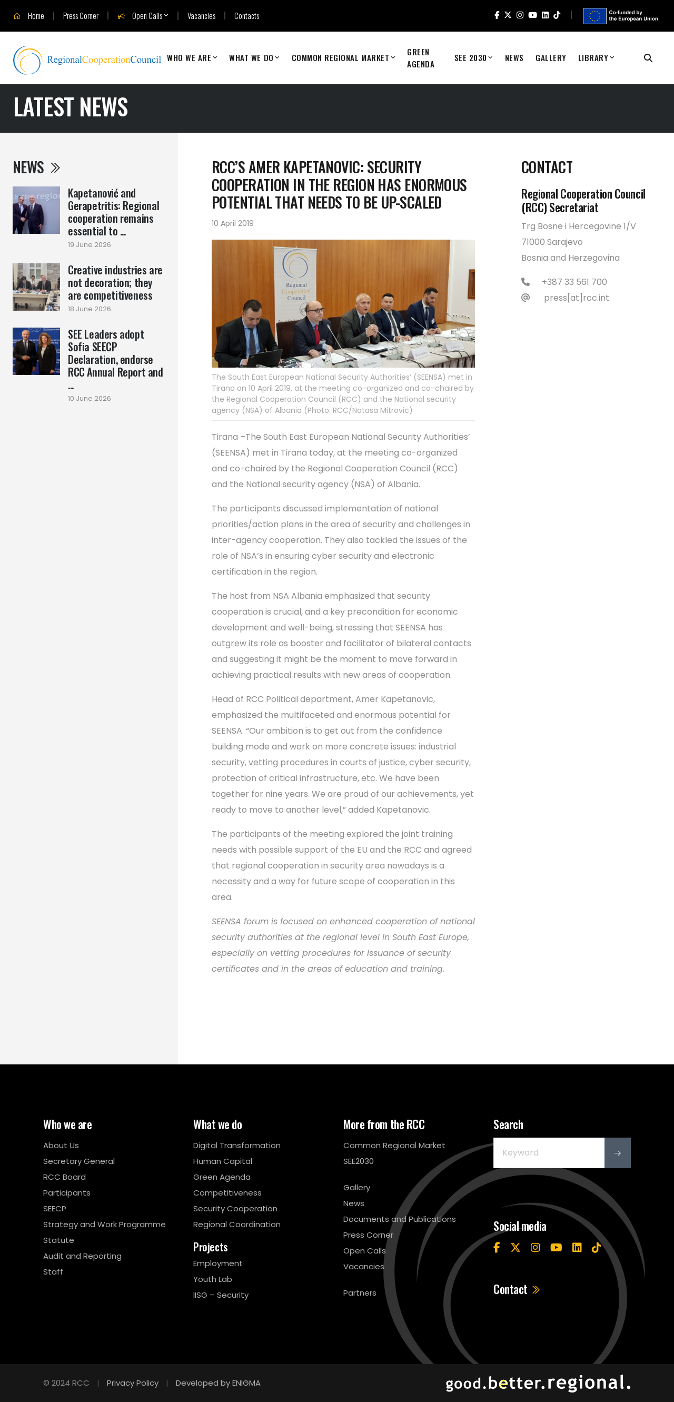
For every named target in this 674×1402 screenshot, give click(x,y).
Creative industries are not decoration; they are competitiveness (115, 282)
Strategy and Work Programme (104, 1224)
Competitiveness (227, 1192)
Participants (67, 1192)
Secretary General (79, 1161)
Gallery (551, 57)
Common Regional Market (341, 57)
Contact (517, 1289)
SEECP (54, 1208)
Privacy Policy (132, 1382)
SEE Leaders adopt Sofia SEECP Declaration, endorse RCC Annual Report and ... (115, 359)
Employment (218, 1263)
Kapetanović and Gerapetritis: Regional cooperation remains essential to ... (113, 212)
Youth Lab (212, 1279)
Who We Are (189, 57)
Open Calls (139, 16)
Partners (359, 1292)
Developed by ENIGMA (218, 1382)
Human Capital (222, 1161)
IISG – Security (221, 1294)
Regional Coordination (237, 1224)
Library (593, 57)
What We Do (251, 57)
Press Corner (80, 15)
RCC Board (64, 1176)
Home (28, 16)
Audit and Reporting (82, 1255)
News (514, 57)
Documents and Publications (399, 1219)
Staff (53, 1271)
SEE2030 (358, 1161)
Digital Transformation (237, 1145)
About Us (61, 1145)
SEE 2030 (470, 57)
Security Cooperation (235, 1208)
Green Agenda (420, 58)
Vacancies (201, 15)
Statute (58, 1240)
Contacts (246, 15)
